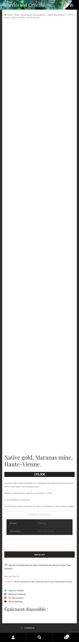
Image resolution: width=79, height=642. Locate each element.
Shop (17, 14)
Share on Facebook (17, 594)
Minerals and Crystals (23, 5)
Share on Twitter (16, 590)
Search (39, 637)
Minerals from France (45, 581)
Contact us (29, 627)
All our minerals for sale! (24, 581)
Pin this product (16, 597)
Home (10, 14)
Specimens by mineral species (33, 14)
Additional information (39, 514)
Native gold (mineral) (56, 14)
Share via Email (15, 601)
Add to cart (39, 554)
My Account (13, 637)
